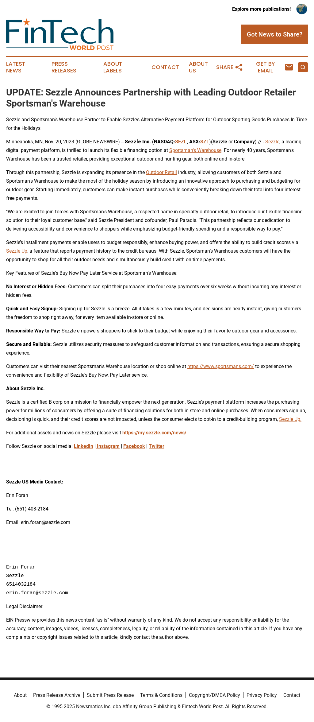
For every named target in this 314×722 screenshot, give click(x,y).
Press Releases (64, 67)
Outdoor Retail (161, 172)
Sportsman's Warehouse (195, 150)
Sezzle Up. (290, 419)
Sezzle (272, 142)
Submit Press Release (110, 695)
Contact (165, 67)
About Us (198, 67)
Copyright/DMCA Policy (214, 695)
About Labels (112, 67)
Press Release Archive (56, 695)
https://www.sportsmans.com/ (220, 366)
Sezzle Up (16, 251)
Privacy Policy (262, 695)
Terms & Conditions (161, 695)
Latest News (15, 67)
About (20, 695)
